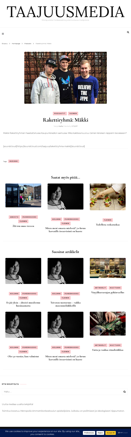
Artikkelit (100, 288)
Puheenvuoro (29, 217)
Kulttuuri (115, 288)
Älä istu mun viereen (23, 226)
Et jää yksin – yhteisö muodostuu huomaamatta (23, 304)
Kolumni (56, 219)
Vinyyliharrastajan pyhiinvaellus (107, 292)
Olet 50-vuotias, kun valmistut (23, 356)
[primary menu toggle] (3, 34)
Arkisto (14, 217)
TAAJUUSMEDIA (65, 11)
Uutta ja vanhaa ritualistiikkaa (107, 349)
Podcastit (59, 113)
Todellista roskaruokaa (108, 224)
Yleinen (73, 113)
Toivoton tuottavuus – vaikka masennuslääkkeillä (65, 304)
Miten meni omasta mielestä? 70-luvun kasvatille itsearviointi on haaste (65, 230)
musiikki (14, 161)
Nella (61, 126)
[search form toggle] (128, 32)
